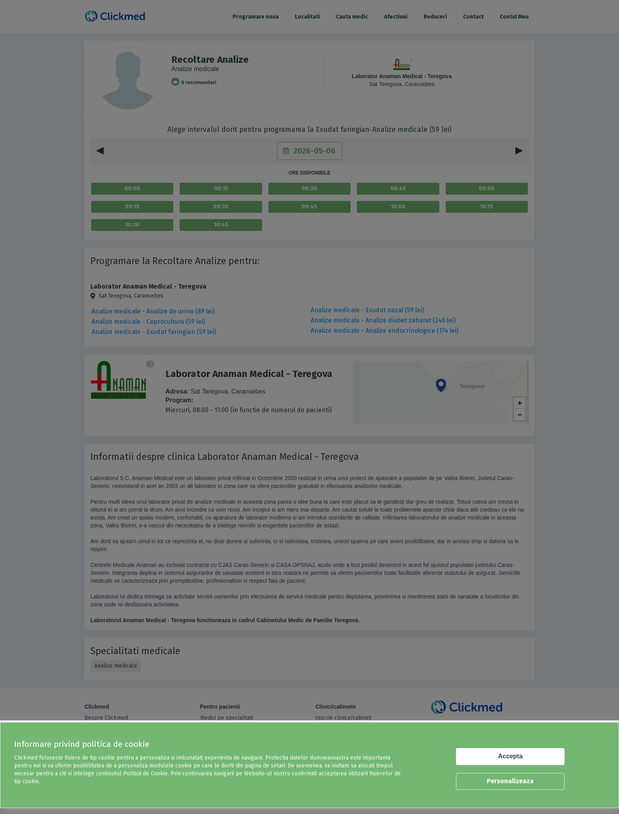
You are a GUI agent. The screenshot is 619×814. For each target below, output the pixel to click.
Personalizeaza (510, 781)
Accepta (510, 756)
